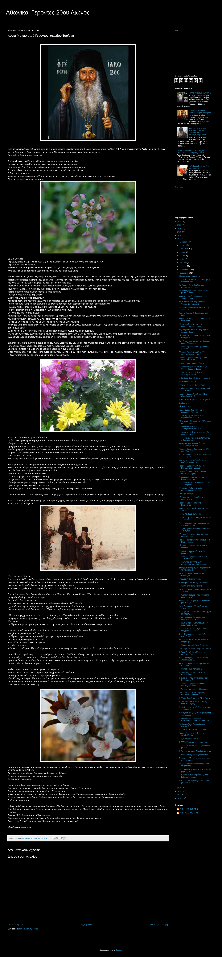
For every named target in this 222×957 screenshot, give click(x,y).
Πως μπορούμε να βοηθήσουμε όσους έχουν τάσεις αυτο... (194, 624)
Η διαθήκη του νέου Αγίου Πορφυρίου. (194, 645)
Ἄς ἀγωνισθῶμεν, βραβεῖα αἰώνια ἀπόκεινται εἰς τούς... (192, 286)
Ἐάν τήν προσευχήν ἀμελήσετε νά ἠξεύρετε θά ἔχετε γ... (192, 461)
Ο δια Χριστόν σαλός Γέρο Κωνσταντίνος (195, 751)
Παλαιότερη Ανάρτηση (159, 925)
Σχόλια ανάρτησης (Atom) (28, 929)
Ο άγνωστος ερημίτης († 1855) (191, 739)
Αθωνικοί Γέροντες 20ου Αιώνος (48, 12)
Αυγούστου (184, 249)
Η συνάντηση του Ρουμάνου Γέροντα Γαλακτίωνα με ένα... (193, 776)
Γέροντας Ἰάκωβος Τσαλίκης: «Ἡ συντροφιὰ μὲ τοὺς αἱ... (192, 498)
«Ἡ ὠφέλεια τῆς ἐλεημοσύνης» (191, 363)
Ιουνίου (183, 256)
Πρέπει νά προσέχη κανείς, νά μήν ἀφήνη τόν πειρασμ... (192, 472)
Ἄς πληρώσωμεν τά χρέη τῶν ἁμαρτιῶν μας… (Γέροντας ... (195, 342)
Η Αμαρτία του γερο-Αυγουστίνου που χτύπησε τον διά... (194, 781)
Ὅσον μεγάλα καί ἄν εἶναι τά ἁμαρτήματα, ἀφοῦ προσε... (191, 325)
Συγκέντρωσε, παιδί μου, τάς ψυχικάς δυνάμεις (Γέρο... (193, 331)
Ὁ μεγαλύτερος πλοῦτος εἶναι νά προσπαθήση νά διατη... (192, 444)
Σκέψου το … (184, 403)
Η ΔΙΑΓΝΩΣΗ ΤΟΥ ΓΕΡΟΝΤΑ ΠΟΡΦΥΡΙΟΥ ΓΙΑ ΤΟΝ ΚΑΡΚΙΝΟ (193, 563)
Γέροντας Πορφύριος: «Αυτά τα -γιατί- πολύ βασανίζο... (194, 558)
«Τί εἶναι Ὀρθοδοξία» (187, 381)
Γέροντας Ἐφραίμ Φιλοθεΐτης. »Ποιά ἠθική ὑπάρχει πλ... (193, 395)
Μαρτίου (183, 266)
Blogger (119, 950)
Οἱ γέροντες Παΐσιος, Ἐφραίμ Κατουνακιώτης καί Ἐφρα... (190, 489)
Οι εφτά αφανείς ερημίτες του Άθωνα (193, 755)
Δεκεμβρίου (184, 242)
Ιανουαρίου (184, 273)
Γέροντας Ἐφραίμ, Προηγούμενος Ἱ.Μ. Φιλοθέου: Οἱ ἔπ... (194, 450)
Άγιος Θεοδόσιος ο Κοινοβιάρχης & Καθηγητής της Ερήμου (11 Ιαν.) (192, 151)
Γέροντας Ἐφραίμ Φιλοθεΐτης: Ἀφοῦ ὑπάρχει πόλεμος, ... (193, 359)
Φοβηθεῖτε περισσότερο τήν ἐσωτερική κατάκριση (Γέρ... (194, 280)
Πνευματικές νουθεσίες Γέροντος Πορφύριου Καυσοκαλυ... (192, 694)
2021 (179, 225)
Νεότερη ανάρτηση (15, 925)
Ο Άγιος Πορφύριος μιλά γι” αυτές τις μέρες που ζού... (193, 653)
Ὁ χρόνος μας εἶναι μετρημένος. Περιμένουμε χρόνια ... (192, 478)
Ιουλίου (183, 252)
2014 (179, 795)
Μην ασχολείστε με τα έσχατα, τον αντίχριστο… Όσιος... (192, 629)
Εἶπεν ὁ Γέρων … (186, 406)
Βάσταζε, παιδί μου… (187, 494)
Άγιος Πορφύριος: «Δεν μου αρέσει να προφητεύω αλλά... (194, 524)
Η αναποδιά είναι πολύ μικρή (190, 669)
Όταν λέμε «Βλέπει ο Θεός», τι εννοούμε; (195, 649)
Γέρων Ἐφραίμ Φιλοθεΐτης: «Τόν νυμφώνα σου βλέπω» (191, 417)
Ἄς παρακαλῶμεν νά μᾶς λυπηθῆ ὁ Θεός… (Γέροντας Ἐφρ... (193, 368)
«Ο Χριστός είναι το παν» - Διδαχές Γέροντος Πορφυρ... (193, 703)
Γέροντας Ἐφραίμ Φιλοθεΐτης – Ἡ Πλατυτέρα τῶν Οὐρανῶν (192, 467)
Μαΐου (182, 259)
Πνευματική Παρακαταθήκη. (190, 579)
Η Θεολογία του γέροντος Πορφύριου (193, 689)
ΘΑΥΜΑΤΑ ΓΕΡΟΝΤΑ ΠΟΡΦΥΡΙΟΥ (193, 730)
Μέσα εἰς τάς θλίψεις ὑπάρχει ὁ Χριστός (194, 400)
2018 (179, 235)
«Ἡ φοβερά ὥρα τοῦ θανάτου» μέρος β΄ (195, 378)
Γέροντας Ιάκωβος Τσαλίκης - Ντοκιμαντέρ (190, 504)
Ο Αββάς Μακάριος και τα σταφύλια (193, 742)
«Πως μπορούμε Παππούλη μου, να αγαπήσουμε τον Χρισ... (193, 618)
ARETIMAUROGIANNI (189, 813)
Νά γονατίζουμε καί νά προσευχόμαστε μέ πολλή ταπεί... (194, 292)
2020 (179, 228)
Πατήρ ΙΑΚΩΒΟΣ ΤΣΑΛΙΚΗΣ (200, 93)
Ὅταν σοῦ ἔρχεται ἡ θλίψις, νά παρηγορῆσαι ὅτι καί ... (191, 373)
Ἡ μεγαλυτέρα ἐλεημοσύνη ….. (191, 276)
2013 (179, 798)
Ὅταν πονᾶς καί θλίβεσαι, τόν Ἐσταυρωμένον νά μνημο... (190, 428)
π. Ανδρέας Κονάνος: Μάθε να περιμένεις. (199, 167)
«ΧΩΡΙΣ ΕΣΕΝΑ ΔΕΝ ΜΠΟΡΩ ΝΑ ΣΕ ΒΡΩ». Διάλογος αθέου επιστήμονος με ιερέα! (198, 131)
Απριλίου (183, 263)
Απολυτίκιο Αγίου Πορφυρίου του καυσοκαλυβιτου (192, 725)
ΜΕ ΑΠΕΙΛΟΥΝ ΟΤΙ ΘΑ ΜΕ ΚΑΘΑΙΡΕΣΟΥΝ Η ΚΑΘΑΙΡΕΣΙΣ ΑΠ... (195, 719)
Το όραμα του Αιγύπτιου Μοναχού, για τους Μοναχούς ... (194, 765)
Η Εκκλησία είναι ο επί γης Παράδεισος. (194, 582)
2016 (179, 788)
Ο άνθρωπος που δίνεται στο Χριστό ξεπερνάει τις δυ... (193, 679)
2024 (179, 222)
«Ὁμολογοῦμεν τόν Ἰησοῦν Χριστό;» (193, 385)
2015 (179, 791)
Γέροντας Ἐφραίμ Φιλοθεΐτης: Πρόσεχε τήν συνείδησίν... (194, 348)
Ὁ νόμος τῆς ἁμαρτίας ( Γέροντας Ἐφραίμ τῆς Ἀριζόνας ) (192, 303)
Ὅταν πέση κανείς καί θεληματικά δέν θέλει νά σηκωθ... (194, 433)
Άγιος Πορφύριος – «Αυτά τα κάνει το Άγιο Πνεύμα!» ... (193, 659)
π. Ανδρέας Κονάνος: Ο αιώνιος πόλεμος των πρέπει (200, 112)
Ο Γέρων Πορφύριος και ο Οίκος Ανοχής (195, 698)
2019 (179, 232)
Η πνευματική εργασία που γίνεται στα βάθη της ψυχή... (194, 596)
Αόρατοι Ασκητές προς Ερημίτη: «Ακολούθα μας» (191, 734)
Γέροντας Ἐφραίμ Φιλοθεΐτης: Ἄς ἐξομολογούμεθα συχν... (192, 353)
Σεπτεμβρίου (185, 245)
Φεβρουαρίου (185, 270)
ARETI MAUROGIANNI (189, 809)
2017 (179, 239)
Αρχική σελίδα (86, 925)
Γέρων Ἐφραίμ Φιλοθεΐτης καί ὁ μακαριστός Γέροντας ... (191, 411)
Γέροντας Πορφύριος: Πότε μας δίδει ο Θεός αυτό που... (194, 535)
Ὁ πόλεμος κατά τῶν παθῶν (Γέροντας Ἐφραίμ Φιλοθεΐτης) (194, 297)
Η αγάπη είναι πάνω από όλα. (191, 586)
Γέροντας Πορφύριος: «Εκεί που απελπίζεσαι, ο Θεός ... (191, 685)
